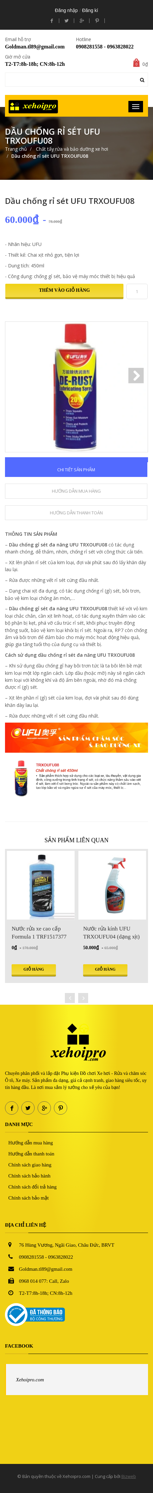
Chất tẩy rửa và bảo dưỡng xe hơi (71, 149)
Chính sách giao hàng (30, 1164)
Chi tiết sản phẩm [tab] (76, 470)
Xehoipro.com (30, 1379)
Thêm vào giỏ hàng (64, 290)
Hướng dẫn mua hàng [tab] (76, 491)
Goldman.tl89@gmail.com (35, 46)
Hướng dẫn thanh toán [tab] (76, 513)
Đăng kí (90, 10)
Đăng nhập (66, 10)
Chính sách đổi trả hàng (32, 1187)
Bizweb (128, 1476)
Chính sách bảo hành (29, 1175)
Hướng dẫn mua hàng (30, 1142)
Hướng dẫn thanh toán (31, 1153)
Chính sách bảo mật (28, 1198)
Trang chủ (16, 149)
